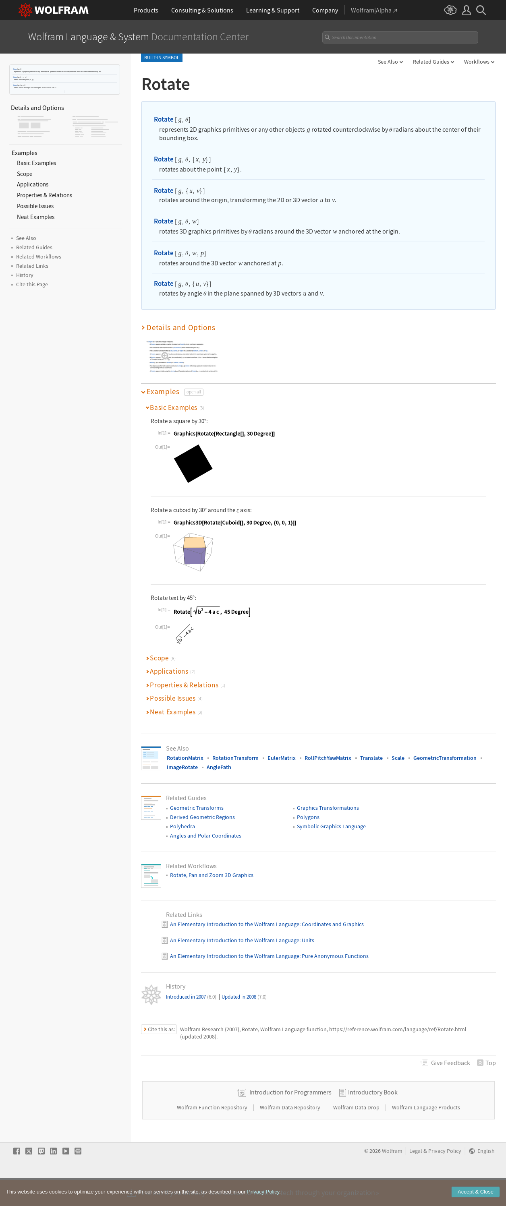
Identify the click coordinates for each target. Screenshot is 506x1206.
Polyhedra (182, 826)
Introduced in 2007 (191, 996)
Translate (371, 757)
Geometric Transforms (197, 807)
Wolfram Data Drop (357, 1132)
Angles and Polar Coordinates (205, 835)
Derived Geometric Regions (202, 817)
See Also (388, 61)
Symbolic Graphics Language (331, 826)
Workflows (476, 61)
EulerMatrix (282, 757)
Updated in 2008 (244, 996)
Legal (415, 1176)
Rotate (15, 69)
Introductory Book (373, 1117)
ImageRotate (182, 767)
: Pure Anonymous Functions (334, 956)
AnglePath (219, 767)
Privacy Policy (444, 1176)
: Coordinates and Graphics (331, 924)
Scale (398, 757)
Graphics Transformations (328, 807)
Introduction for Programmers (290, 1117)
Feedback (450, 1063)
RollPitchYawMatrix (328, 757)
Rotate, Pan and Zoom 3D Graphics (211, 875)
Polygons (308, 817)
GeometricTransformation (445, 757)
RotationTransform (235, 757)
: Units (306, 940)
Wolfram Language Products (426, 1132)
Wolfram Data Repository (290, 1132)
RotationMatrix (185, 757)
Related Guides (431, 61)
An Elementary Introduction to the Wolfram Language (234, 924)
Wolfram (392, 1176)
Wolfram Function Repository (213, 1132)
